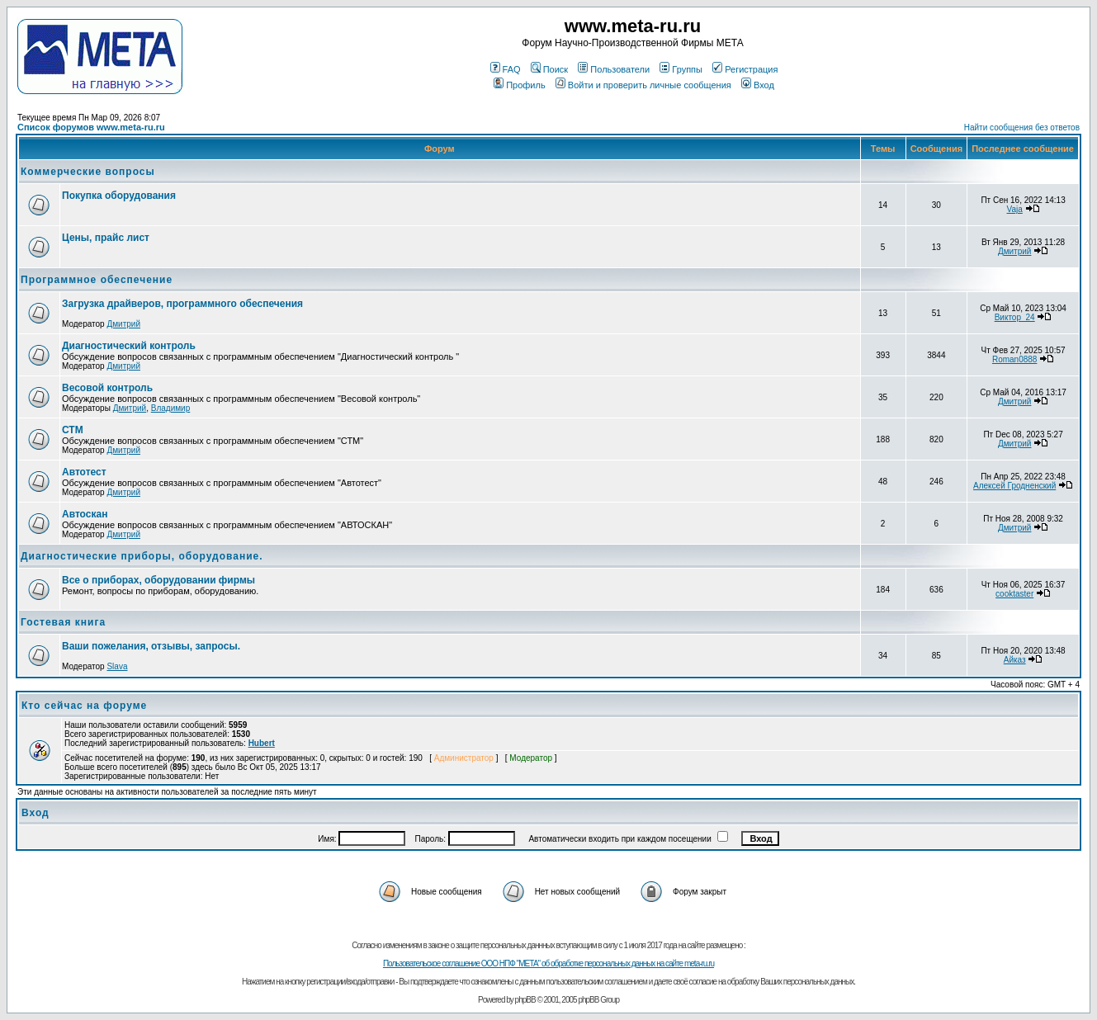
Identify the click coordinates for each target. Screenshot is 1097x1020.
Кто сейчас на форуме (84, 705)
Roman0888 (1014, 359)
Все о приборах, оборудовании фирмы (158, 580)
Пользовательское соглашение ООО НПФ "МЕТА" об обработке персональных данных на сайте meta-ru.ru (548, 963)
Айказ (1015, 659)
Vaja (1015, 209)
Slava (116, 666)
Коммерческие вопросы (88, 171)
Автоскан (84, 514)
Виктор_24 (1015, 317)
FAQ (505, 69)
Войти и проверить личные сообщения (643, 85)
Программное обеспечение (97, 280)
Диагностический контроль (129, 346)
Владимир (171, 408)
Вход (757, 85)
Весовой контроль (107, 388)
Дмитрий (1015, 251)
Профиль (520, 85)
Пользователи (614, 69)
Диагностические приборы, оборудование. (142, 556)
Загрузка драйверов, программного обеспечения (182, 303)
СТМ (72, 430)
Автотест (84, 472)
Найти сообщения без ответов (1022, 127)
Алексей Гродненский (1014, 485)
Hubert (261, 743)
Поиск (549, 69)
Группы (681, 69)
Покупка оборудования (119, 195)
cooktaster (1014, 593)
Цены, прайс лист (105, 237)
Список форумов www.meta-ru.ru (91, 127)
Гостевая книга (63, 622)
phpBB (525, 999)
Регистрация (745, 69)
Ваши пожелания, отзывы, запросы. (151, 646)
